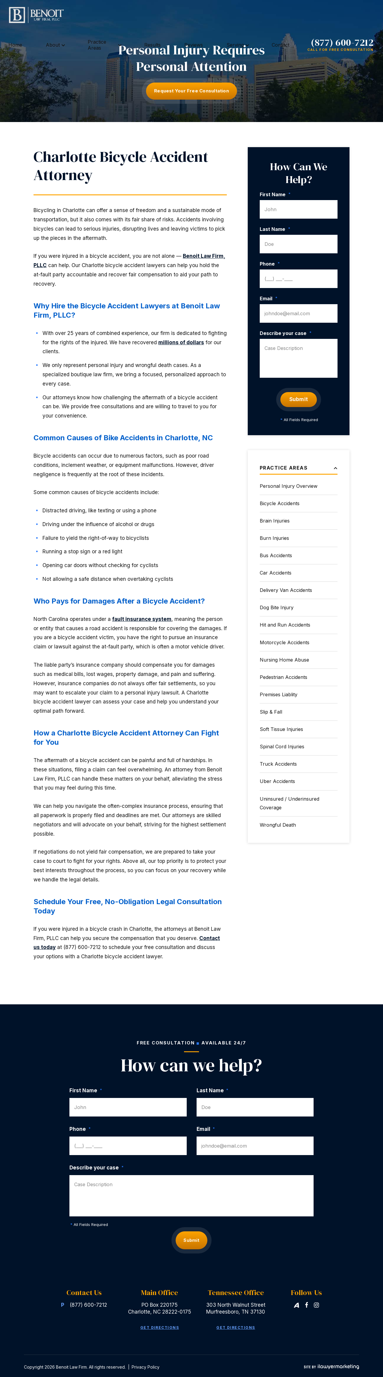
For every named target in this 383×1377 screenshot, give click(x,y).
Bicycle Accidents (280, 503)
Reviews (215, 15)
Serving (239, 15)
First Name (275, 194)
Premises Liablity (278, 694)
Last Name (275, 229)
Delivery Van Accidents (286, 590)
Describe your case (285, 333)
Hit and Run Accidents (285, 625)
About (120, 15)
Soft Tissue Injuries (281, 729)
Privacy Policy (145, 1364)
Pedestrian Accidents (283, 677)
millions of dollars (181, 342)
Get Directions (159, 1325)
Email (268, 298)
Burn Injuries (274, 538)
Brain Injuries (275, 521)
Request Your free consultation (191, 91)
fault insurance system (141, 619)
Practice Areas (154, 15)
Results (190, 15)
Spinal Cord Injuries (282, 747)
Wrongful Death (278, 825)
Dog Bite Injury (277, 607)
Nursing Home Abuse (284, 660)
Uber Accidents (277, 781)
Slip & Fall (271, 712)
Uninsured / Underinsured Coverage (289, 803)
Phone (270, 263)
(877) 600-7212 (342, 12)
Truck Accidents (278, 764)
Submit (298, 399)
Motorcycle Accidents (284, 642)
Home (99, 15)
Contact (268, 15)
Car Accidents (275, 573)
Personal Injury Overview (288, 486)
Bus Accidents (276, 555)
